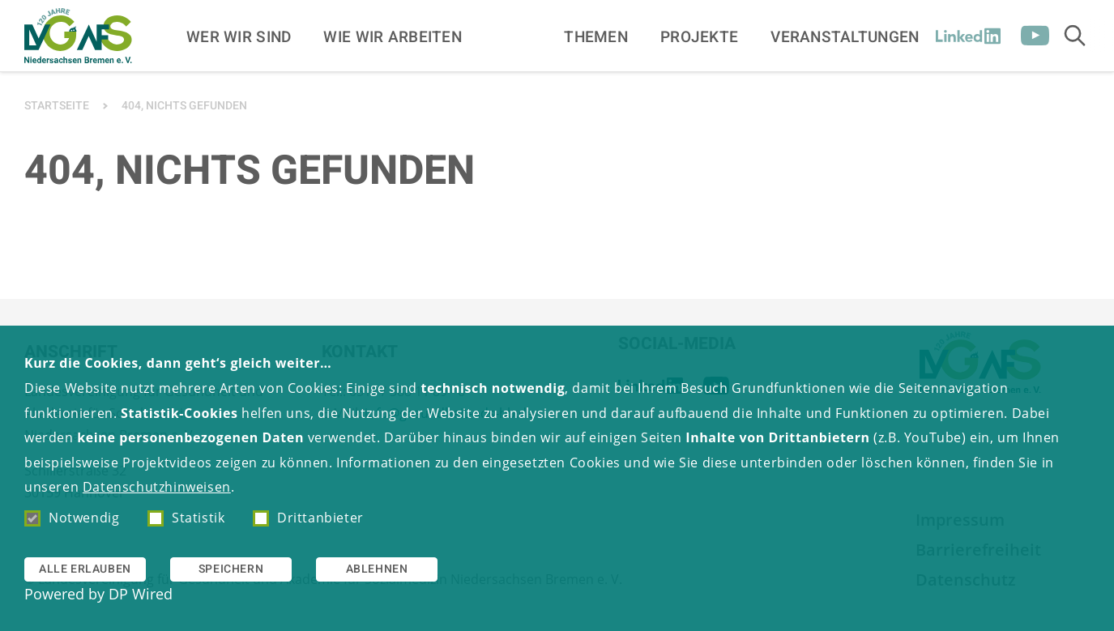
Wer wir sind (238, 37)
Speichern (230, 569)
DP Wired (141, 593)
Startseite (56, 105)
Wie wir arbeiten (392, 37)
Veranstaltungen (844, 37)
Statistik (185, 518)
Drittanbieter (308, 518)
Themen (596, 37)
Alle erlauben (85, 569)
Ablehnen (377, 569)
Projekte (699, 37)
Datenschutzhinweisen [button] (157, 487)
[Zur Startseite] (78, 35)
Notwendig (71, 518)
